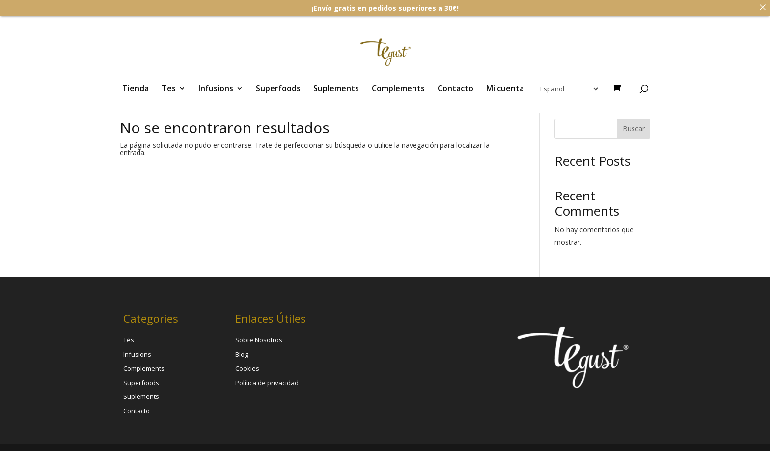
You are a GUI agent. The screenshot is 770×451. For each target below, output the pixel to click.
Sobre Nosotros (258, 338)
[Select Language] (568, 89)
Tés (128, 338)
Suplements (336, 89)
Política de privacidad (267, 380)
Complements (398, 89)
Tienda (135, 89)
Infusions (215, 89)
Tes (169, 89)
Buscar (634, 127)
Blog (241, 352)
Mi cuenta (505, 89)
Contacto (455, 89)
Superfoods (278, 89)
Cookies (247, 366)
